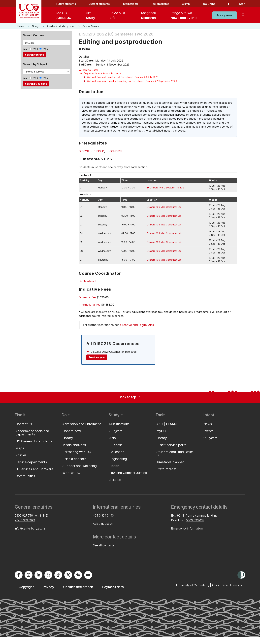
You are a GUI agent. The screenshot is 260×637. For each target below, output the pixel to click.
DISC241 (99, 151)
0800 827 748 (24, 515)
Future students (66, 3)
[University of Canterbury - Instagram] (28, 575)
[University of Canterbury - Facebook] (19, 575)
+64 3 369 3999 (25, 520)
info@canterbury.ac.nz (30, 528)
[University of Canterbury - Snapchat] (48, 575)
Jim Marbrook (88, 281)
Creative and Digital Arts (137, 325)
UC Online (209, 3)
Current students (99, 3)
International (130, 3)
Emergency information (187, 528)
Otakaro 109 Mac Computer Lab (164, 207)
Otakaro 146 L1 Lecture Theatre (167, 187)
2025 (35, 49)
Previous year (97, 357)
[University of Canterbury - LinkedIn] (38, 575)
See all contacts (103, 545)
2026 (45, 49)
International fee (89, 304)
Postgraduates (160, 3)
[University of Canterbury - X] (68, 575)
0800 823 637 (195, 520)
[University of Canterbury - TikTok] (58, 575)
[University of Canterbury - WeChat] (78, 575)
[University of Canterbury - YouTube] (88, 575)
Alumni (186, 3)
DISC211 (84, 151)
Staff (242, 3)
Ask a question (103, 523)
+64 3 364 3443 (103, 515)
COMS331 (115, 151)
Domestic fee (87, 297)
